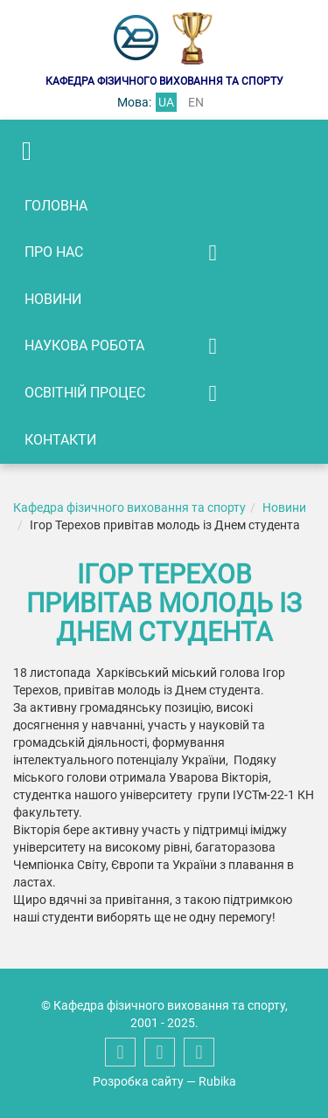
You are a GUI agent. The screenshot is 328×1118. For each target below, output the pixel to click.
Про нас (53, 252)
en (196, 102)
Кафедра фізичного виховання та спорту (129, 507)
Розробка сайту (138, 1081)
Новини (52, 299)
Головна (55, 205)
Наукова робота (84, 345)
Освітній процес (84, 392)
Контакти (60, 439)
